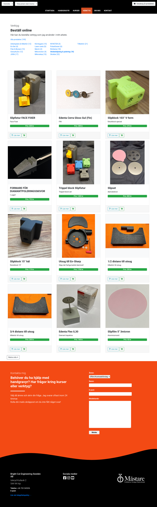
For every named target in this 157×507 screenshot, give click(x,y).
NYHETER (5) (55, 44)
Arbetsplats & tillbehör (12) (20, 44)
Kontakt (108, 11)
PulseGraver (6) (56, 46)
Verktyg (87, 11)
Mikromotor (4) (40, 52)
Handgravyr (63, 11)
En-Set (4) (14, 46)
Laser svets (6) (40, 46)
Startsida (49, 11)
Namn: (91, 381)
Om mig (97, 11)
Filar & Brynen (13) (17, 49)
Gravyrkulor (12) (16, 52)
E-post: (92, 390)
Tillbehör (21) (82, 44)
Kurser (76, 11)
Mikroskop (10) (41, 54)
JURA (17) (14, 54)
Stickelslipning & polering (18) (62, 52)
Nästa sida (13, 357)
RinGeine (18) (55, 49)
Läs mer (15, 135)
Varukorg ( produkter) (144, 4)
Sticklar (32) (55, 54)
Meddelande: (94, 399)
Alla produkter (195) (18, 39)
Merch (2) (38, 49)
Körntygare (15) (41, 44)
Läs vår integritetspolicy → (21, 495)
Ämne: (91, 373)
